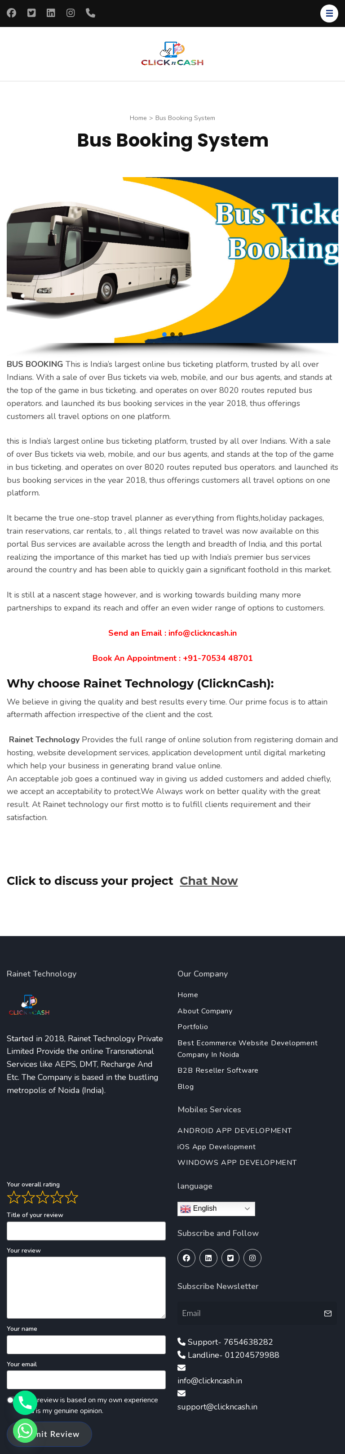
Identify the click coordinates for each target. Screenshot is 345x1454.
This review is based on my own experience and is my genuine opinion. (90, 1405)
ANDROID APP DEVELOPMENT (234, 1131)
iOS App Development (216, 1147)
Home (187, 995)
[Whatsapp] (25, 1430)
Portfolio (192, 1027)
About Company (204, 1011)
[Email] (249, 1313)
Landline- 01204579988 (233, 1355)
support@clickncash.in (217, 1406)
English (198, 1209)
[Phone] (25, 1403)
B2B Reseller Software (218, 1070)
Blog (185, 1087)
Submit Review (49, 1434)
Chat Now (209, 881)
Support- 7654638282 (230, 1342)
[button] (164, 334)
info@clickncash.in (209, 1380)
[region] (172, 267)
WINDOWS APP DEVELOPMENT (236, 1163)
